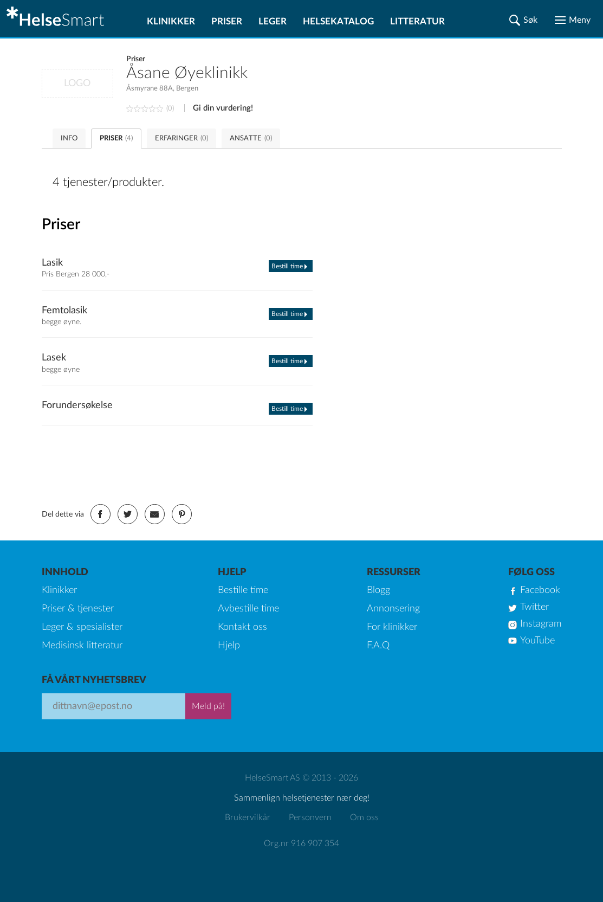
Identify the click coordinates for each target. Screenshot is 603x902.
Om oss (364, 817)
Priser (226, 21)
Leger (272, 21)
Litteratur (417, 21)
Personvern (310, 817)
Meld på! (208, 706)
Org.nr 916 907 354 (301, 843)
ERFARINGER (181, 138)
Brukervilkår (247, 817)
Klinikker (171, 21)
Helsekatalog (338, 21)
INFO (69, 138)
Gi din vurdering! (223, 108)
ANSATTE (251, 138)
